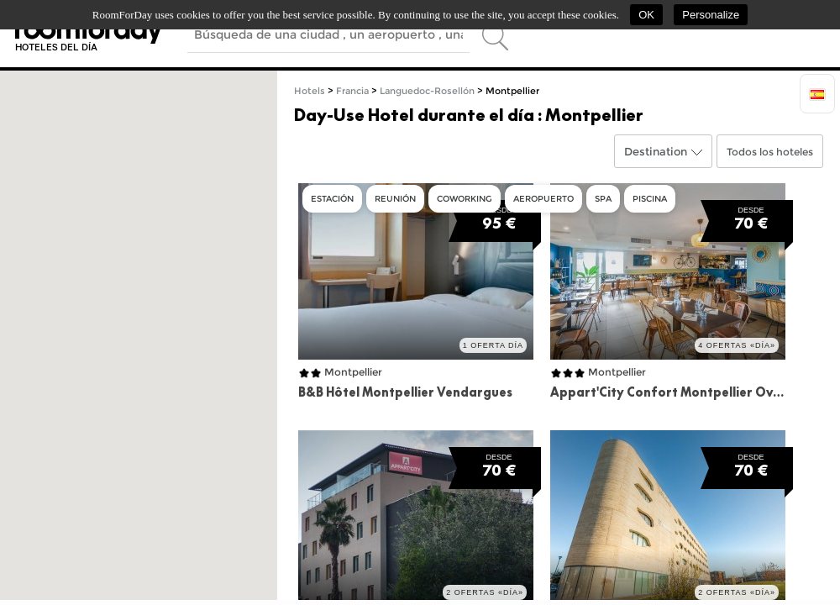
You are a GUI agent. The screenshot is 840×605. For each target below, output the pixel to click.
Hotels (309, 91)
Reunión (395, 198)
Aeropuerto (543, 198)
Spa (603, 198)
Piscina (650, 198)
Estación (332, 198)
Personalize (710, 14)
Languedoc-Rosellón (427, 91)
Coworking (464, 198)
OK (646, 14)
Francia (352, 91)
